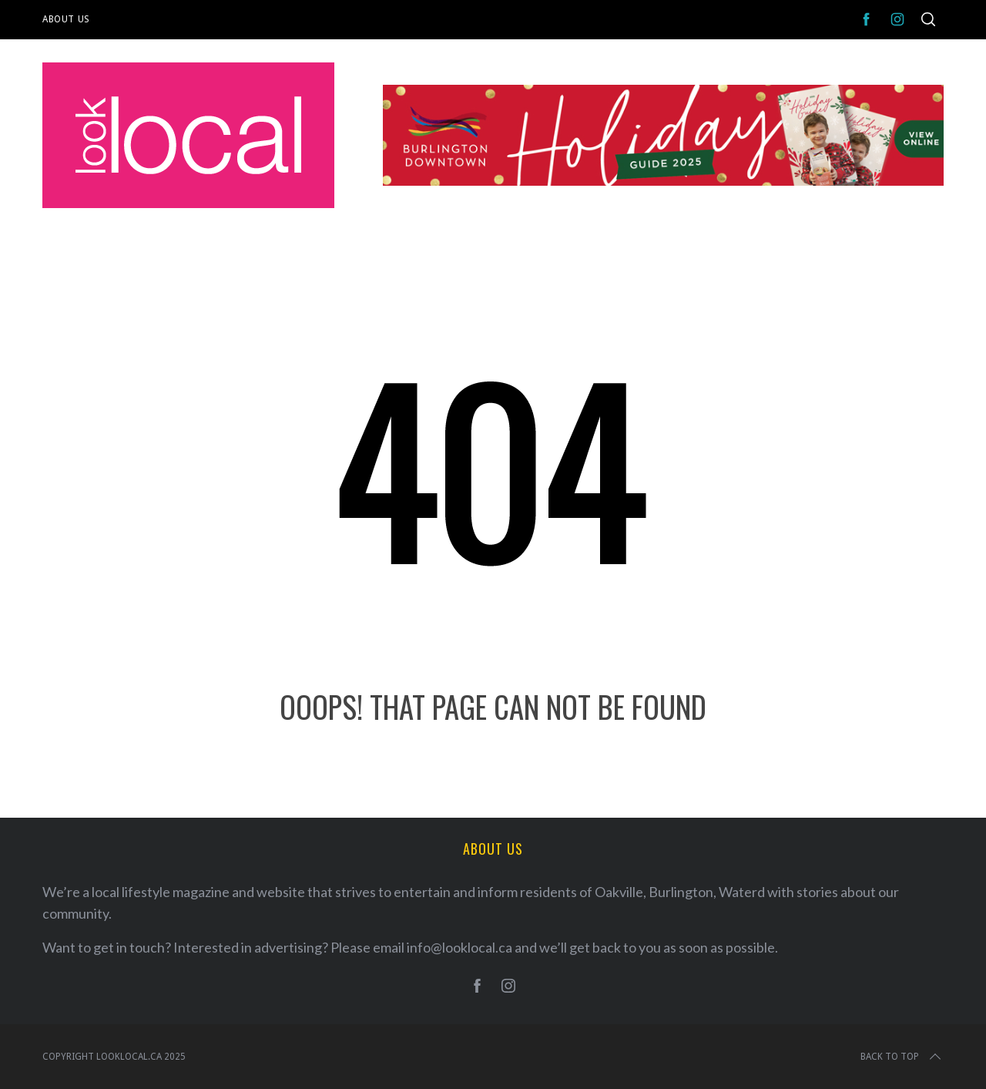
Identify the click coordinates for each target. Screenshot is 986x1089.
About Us (66, 19)
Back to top (902, 1056)
